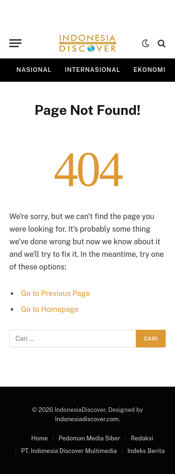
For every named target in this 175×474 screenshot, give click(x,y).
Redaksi (142, 438)
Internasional (92, 69)
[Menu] (15, 43)
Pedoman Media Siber (89, 438)
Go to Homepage (50, 309)
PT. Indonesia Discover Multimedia (69, 450)
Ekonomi (149, 69)
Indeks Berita (146, 450)
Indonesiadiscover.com (87, 419)
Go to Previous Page (55, 293)
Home (39, 438)
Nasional (34, 69)
